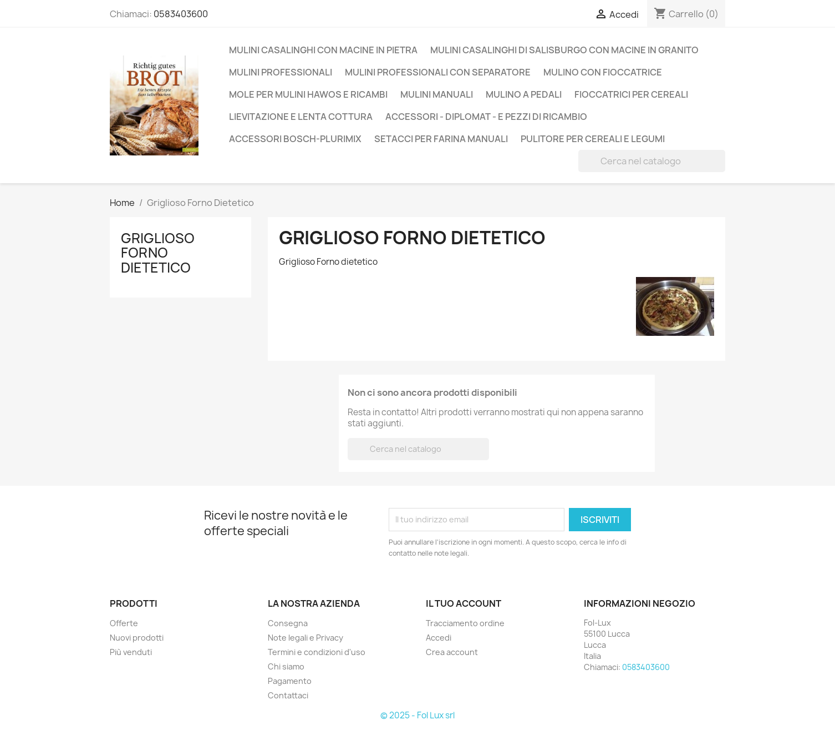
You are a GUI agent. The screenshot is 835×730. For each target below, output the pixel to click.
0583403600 (181, 14)
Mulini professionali (280, 72)
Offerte (124, 623)
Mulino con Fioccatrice (602, 72)
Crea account (452, 652)
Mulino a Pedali (524, 94)
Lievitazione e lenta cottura (301, 116)
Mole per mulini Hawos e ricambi (308, 94)
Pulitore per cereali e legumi (593, 139)
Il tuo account (463, 603)
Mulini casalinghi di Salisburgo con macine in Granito (564, 50)
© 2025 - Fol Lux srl (417, 715)
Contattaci (288, 695)
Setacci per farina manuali (441, 139)
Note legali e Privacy (305, 637)
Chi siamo (286, 666)
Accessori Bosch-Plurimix (295, 139)
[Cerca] (651, 161)
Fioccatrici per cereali (631, 94)
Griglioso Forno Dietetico (158, 253)
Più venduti (131, 652)
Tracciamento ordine (465, 623)
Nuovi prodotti (137, 637)
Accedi (438, 637)
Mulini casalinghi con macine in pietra (323, 50)
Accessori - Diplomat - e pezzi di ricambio (486, 116)
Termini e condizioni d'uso (316, 652)
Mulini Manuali (436, 94)
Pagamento (290, 681)
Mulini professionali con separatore (438, 72)
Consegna (288, 623)
